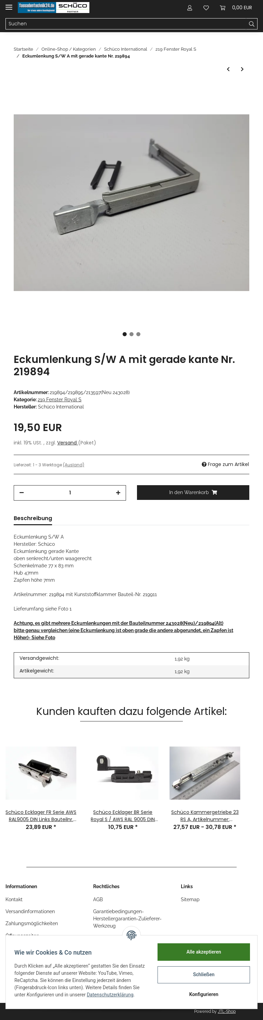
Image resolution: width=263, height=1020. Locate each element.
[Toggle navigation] (8, 4)
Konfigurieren (201, 994)
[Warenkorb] (236, 7)
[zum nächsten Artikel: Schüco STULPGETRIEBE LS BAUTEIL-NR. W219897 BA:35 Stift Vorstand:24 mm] (242, 69)
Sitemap (190, 899)
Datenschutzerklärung (40, 998)
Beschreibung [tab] (33, 518)
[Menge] (70, 493)
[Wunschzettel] (206, 7)
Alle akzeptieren (201, 952)
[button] (189, 7)
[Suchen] (125, 24)
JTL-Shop (227, 1011)
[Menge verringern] (21, 493)
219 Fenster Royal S (60, 399)
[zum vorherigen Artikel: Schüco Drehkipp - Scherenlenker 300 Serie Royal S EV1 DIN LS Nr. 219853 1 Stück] (228, 69)
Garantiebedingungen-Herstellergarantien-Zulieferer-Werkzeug (127, 919)
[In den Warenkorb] (193, 492)
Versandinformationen (30, 911)
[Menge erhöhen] (118, 493)
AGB (98, 899)
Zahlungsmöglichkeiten (31, 923)
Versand (67, 442)
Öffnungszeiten (22, 936)
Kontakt (14, 899)
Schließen (201, 974)
